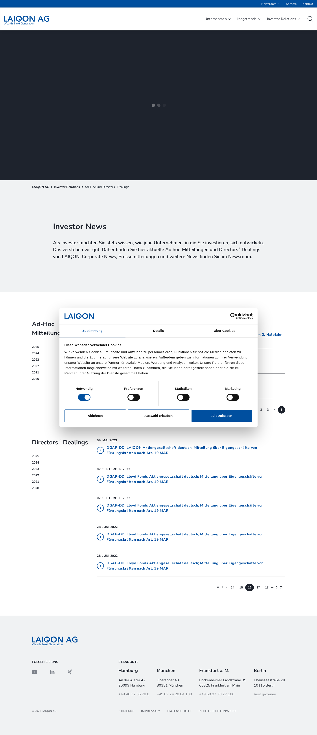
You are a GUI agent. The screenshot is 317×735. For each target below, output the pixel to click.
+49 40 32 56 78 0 (133, 694)
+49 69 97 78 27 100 (216, 694)
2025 (35, 456)
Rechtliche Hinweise (218, 711)
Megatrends (246, 19)
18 (267, 587)
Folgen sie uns (45, 662)
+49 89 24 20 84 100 (174, 694)
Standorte (128, 662)
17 (258, 587)
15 (241, 587)
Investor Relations (281, 19)
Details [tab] (158, 330)
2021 (35, 482)
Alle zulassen (221, 416)
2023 (35, 469)
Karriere (291, 4)
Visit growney (265, 694)
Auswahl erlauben (158, 416)
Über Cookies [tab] (224, 330)
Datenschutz (179, 711)
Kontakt (307, 4)
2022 (35, 475)
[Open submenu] (270, 4)
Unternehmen (216, 19)
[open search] (310, 19)
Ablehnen (95, 416)
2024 (35, 462)
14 (232, 587)
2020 (35, 488)
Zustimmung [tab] (93, 330)
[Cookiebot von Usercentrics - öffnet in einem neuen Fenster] (233, 316)
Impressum (150, 711)
